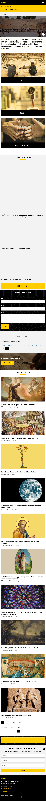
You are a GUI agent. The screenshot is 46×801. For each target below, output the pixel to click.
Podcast (23, 113)
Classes (23, 80)
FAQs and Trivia (23, 372)
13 (25, 345)
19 (8, 349)
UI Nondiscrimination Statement (14, 797)
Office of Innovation (6, 6)
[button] (43, 2)
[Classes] (23, 65)
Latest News (23, 336)
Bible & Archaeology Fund (23, 145)
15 (33, 345)
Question (3, 312)
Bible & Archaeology (9, 10)
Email (2, 305)
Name (2, 298)
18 (4, 348)
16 (37, 345)
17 (41, 345)
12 (21, 345)
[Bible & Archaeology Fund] (23, 130)
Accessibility (24, 797)
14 (29, 345)
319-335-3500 (6, 788)
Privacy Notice (4, 797)
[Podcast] (23, 98)
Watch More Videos (23, 286)
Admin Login (6, 791)
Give (23, 740)
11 (17, 345)
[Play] (43, 34)
